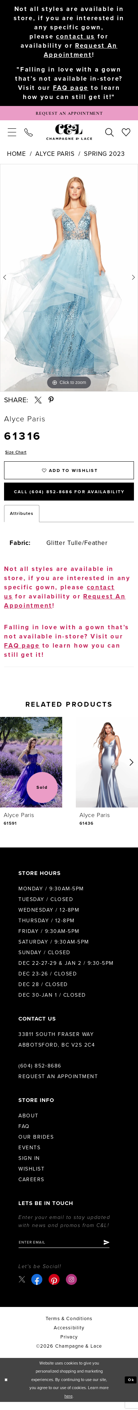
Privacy (69, 1345)
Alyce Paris (54, 156)
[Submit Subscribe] (115, 1250)
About (28, 1122)
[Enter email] (68, 1250)
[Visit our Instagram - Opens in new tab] (72, 1287)
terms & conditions (69, 1327)
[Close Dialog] (6, 1388)
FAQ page (71, 88)
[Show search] (109, 134)
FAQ (24, 1133)
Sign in (29, 1165)
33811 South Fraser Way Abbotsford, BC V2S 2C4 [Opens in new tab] (56, 1046)
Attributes (21, 520)
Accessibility (69, 1336)
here (68, 1404)
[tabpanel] (69, 279)
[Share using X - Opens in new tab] (38, 402)
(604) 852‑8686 (39, 1072)
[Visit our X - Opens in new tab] (22, 1287)
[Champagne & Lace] (69, 134)
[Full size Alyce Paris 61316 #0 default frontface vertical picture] (69, 279)
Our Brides (36, 1143)
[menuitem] (12, 134)
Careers (31, 1186)
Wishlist (31, 1175)
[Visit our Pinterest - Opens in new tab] (55, 1287)
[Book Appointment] (69, 114)
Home (16, 156)
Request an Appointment (58, 1083)
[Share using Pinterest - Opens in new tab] (51, 402)
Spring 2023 (104, 156)
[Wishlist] (126, 134)
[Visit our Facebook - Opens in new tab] (37, 1287)
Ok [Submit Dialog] (130, 1387)
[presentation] (31, 769)
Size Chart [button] (17, 454)
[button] (12, 134)
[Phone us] (28, 134)
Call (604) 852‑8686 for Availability (74, 498)
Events (29, 1154)
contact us (75, 36)
